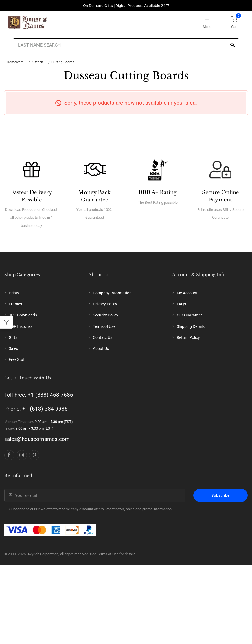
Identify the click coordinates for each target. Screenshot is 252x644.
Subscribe (220, 495)
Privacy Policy (105, 304)
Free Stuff (17, 359)
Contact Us (102, 337)
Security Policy (105, 315)
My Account (187, 293)
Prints (14, 293)
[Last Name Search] (126, 44)
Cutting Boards (62, 62)
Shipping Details (191, 326)
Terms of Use (104, 326)
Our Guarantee (190, 315)
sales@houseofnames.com (37, 439)
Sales (13, 348)
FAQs (181, 304)
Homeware (15, 62)
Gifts (13, 337)
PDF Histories (20, 326)
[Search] (232, 45)
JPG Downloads (23, 315)
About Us (101, 348)
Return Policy (188, 337)
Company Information (112, 293)
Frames (15, 304)
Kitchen (37, 62)
